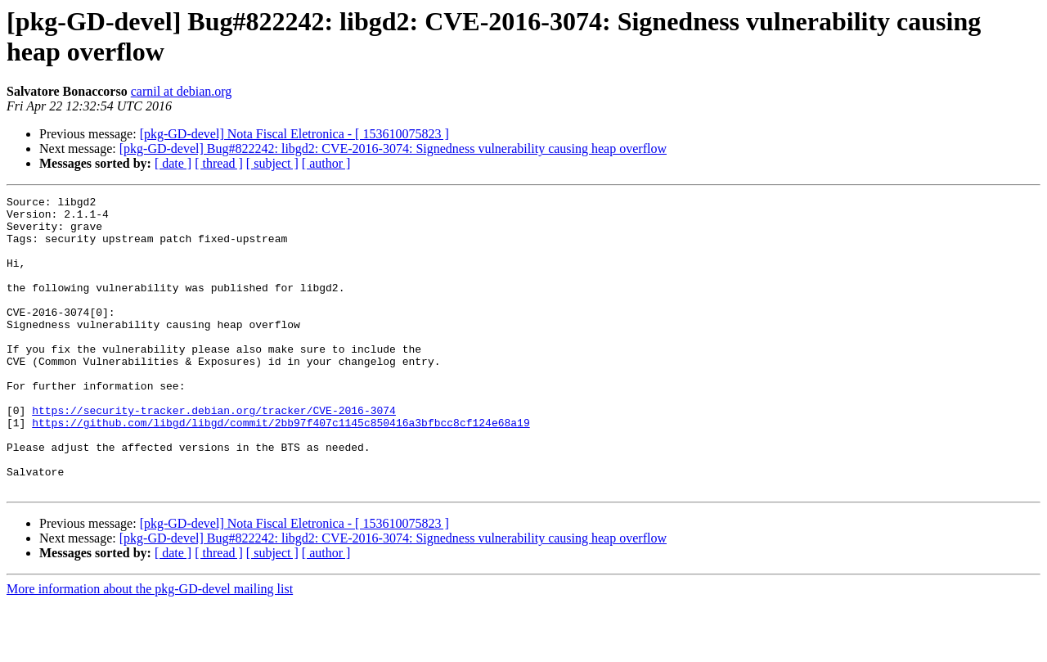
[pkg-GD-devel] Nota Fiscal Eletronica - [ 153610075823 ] (294, 134)
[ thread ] (219, 163)
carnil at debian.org (181, 91)
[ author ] (326, 163)
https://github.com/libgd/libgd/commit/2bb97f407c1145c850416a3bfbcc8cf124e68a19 (280, 469)
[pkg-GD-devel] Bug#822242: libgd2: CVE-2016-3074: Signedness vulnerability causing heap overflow (393, 148)
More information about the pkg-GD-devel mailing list (150, 648)
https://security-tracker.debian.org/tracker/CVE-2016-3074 (214, 454)
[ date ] (173, 163)
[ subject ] (272, 163)
